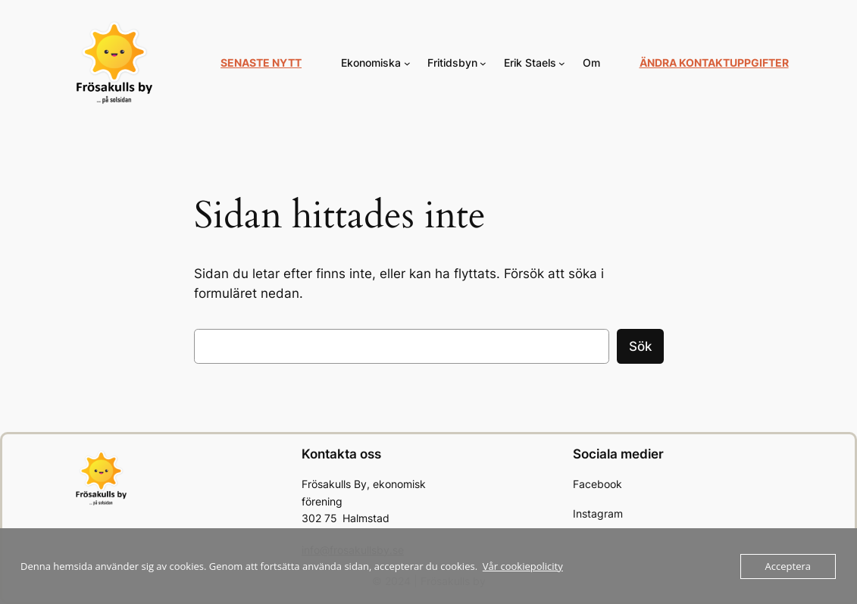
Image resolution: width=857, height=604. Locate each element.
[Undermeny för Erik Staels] (561, 63)
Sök (640, 346)
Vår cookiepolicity (523, 566)
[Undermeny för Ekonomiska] (407, 63)
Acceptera (788, 566)
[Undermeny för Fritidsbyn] (483, 63)
